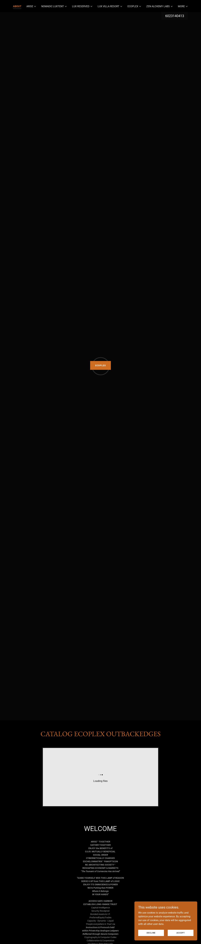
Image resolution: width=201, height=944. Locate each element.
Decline (151, 933)
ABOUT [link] (17, 6)
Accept (181, 933)
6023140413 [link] (174, 16)
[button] (31, 6)
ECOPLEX (100, 365)
